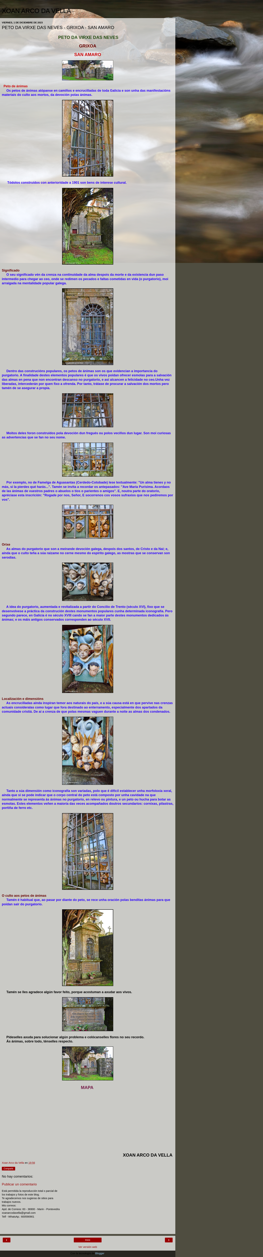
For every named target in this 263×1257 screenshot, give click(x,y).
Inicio (87, 1240)
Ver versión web (87, 1246)
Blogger (99, 1253)
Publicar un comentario (19, 1184)
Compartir (8, 1168)
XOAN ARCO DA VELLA (36, 10)
